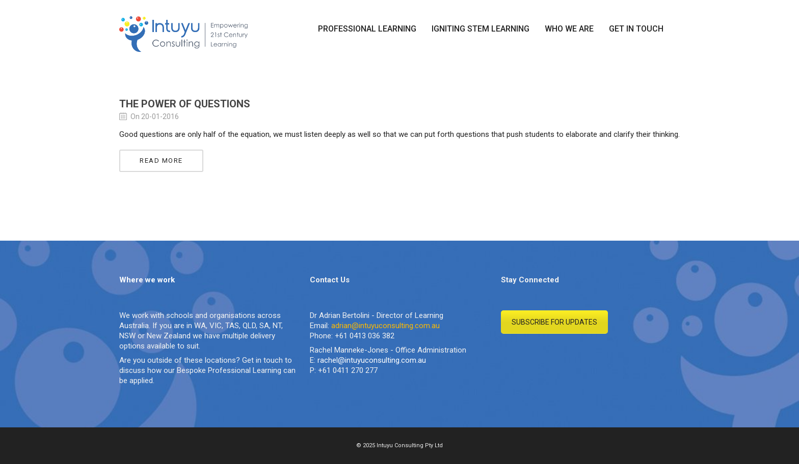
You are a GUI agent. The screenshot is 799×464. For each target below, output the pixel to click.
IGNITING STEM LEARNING (480, 29)
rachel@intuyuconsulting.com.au (371, 360)
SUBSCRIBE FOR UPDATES (554, 322)
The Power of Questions (184, 104)
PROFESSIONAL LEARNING (367, 29)
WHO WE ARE (569, 29)
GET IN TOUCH (636, 29)
